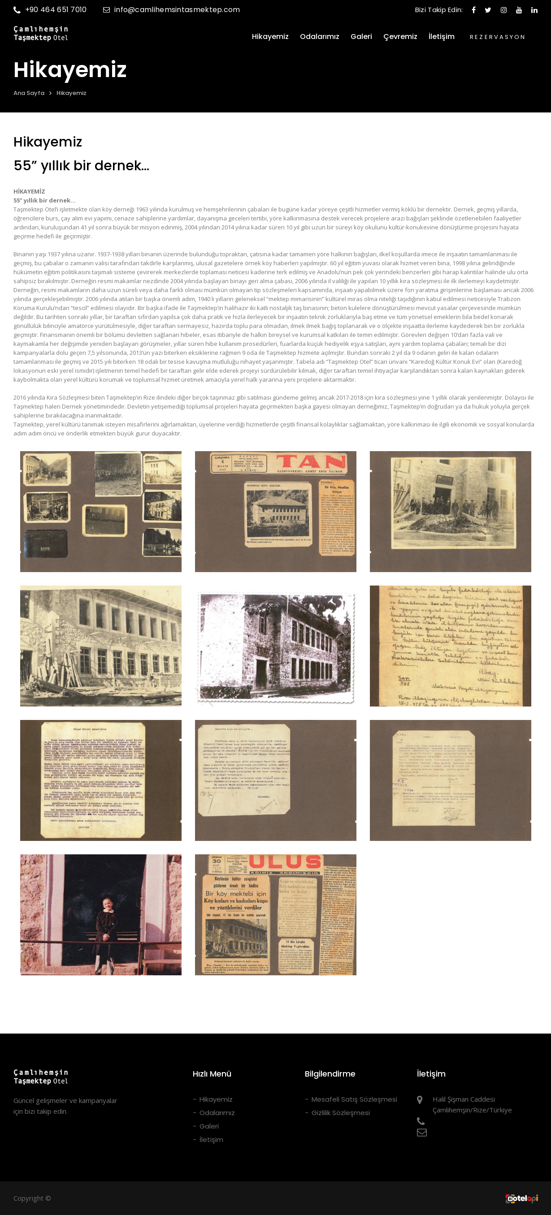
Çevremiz (400, 36)
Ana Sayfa (28, 93)
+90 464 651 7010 (50, 9)
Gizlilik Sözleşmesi (341, 1112)
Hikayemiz (270, 36)
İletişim (442, 36)
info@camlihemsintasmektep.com (171, 9)
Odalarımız (319, 36)
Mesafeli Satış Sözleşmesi (354, 1099)
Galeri (361, 36)
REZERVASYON (498, 37)
